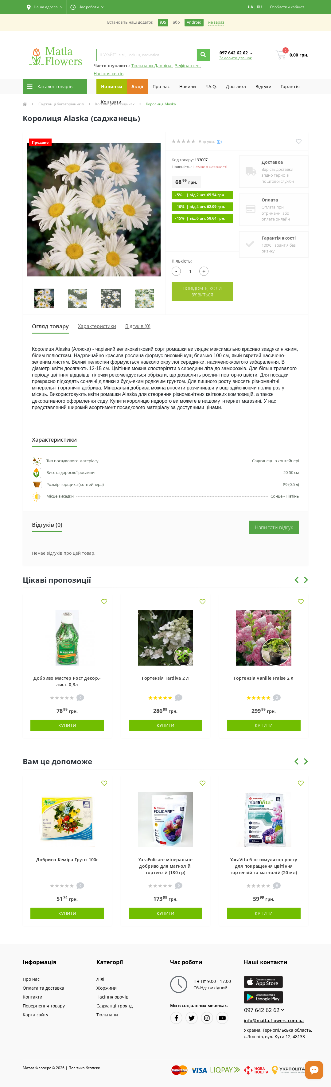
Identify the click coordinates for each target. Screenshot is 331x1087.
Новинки (111, 86)
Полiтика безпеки (84, 1067)
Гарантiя (290, 86)
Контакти (111, 102)
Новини (187, 86)
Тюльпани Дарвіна (152, 65)
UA (250, 7)
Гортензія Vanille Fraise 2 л (264, 678)
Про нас (161, 86)
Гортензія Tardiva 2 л (165, 678)
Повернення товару (44, 1006)
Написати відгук (274, 527)
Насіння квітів (108, 73)
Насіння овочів (112, 997)
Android (194, 22)
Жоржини (106, 988)
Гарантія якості (279, 238)
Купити (67, 725)
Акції (137, 86)
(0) (219, 141)
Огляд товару (50, 326)
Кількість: (182, 261)
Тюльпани (107, 1015)
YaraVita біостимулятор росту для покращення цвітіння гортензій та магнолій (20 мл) (263, 866)
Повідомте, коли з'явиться (202, 291)
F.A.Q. (211, 86)
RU (259, 7)
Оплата (270, 200)
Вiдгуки (263, 86)
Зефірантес (187, 65)
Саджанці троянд (114, 1006)
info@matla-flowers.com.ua (274, 1020)
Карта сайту (35, 1015)
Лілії (101, 979)
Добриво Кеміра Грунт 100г (67, 859)
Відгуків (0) (137, 326)
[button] (44, 7)
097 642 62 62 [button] (264, 1010)
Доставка (236, 86)
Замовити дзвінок (235, 58)
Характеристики (97, 326)
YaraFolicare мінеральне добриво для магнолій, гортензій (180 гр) (165, 866)
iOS (163, 22)
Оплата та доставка (43, 988)
